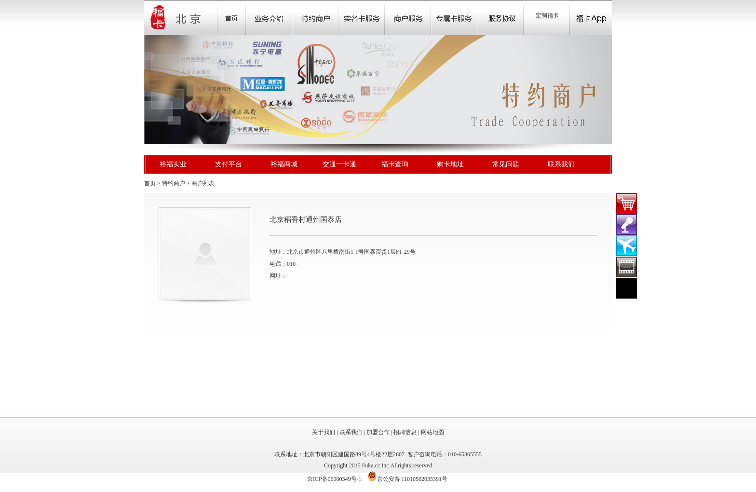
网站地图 (432, 432)
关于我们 (323, 432)
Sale (315, 17)
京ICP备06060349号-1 (334, 479)
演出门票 (626, 224)
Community (361, 17)
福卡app (590, 17)
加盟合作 (378, 432)
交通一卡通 (339, 164)
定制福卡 (547, 15)
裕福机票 (626, 245)
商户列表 (203, 183)
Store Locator (408, 17)
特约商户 (173, 183)
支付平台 (228, 164)
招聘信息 (405, 432)
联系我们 (561, 164)
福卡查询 (394, 164)
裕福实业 (173, 164)
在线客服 (626, 288)
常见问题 (505, 164)
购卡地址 (450, 164)
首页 (231, 17)
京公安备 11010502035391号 (412, 479)
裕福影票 (626, 267)
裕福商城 (283, 164)
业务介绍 (269, 17)
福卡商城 (626, 203)
